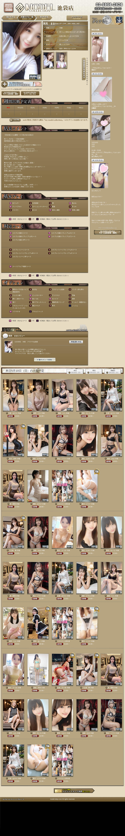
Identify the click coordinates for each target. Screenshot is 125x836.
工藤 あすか (12, 413)
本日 (75, 372)
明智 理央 (37, 688)
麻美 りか (37, 413)
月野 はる (12, 733)
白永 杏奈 (12, 458)
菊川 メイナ (86, 504)
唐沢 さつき (61, 550)
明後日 (112, 372)
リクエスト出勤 (62, 504)
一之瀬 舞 (12, 550)
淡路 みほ (110, 458)
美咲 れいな (86, 413)
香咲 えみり (86, 458)
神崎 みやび (37, 504)
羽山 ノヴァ (61, 458)
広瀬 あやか (110, 413)
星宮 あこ (37, 641)
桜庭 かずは (37, 458)
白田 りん (12, 641)
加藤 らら (61, 413)
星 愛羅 (13, 504)
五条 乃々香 (61, 688)
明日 (94, 372)
